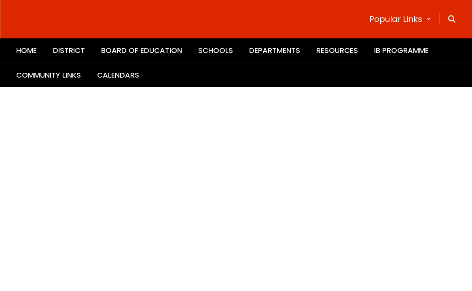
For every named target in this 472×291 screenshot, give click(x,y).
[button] (400, 19)
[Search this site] (452, 19)
